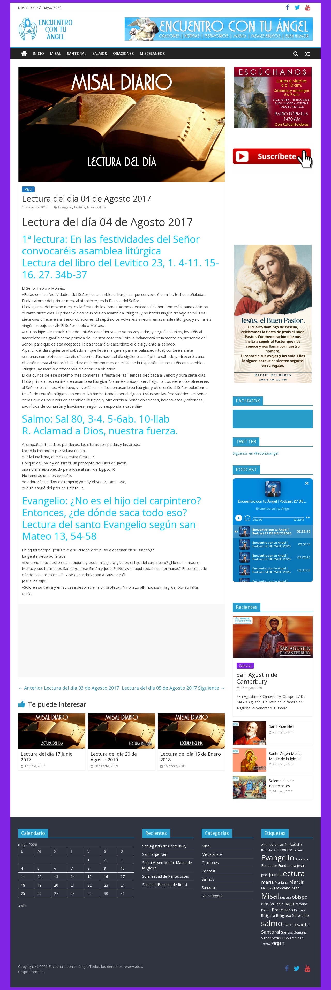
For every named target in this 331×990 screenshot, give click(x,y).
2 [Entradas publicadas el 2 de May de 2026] (105, 859)
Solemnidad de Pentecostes (281, 783)
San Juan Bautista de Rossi (164, 884)
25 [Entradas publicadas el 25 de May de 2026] (23, 893)
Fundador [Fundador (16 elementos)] (269, 865)
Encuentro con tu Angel (263, 420)
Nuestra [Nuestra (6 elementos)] (285, 897)
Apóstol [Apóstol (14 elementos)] (296, 844)
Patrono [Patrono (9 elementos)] (301, 904)
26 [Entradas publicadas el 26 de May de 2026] (39, 893)
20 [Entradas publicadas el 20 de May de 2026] (56, 885)
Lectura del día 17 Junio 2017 (47, 757)
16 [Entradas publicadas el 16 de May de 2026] (106, 876)
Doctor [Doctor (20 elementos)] (286, 849)
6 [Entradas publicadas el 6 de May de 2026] (55, 868)
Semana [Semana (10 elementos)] (300, 932)
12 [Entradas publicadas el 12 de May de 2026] (39, 876)
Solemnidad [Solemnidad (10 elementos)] (294, 938)
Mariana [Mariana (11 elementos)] (281, 882)
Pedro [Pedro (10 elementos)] (266, 910)
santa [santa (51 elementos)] (289, 924)
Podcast (208, 870)
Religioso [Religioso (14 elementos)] (283, 915)
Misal (55, 53)
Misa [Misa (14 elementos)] (295, 888)
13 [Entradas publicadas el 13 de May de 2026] (56, 876)
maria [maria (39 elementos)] (267, 882)
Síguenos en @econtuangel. (256, 453)
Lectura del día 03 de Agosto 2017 (68, 688)
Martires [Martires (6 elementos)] (267, 888)
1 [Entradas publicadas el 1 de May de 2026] (88, 859)
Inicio (38, 53)
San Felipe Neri (281, 726)
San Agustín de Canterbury (257, 678)
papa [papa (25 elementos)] (289, 903)
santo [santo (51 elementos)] (303, 924)
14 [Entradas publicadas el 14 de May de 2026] (73, 876)
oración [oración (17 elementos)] (267, 903)
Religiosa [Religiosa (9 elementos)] (268, 915)
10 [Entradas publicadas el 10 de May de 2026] (123, 868)
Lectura (79, 207)
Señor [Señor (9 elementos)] (266, 938)
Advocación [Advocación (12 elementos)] (279, 844)
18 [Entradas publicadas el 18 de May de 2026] (23, 885)
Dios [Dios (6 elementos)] (276, 850)
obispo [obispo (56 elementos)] (299, 897)
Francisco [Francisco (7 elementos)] (302, 859)
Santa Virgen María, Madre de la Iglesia (285, 756)
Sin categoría (212, 895)
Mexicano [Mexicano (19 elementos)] (282, 887)
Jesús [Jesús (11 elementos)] (301, 865)
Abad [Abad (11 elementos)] (265, 844)
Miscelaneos (152, 53)
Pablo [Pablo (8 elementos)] (279, 904)
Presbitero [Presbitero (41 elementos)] (282, 910)
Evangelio (65, 207)
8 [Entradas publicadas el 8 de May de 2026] (88, 868)
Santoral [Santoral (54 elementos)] (270, 932)
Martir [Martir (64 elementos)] (296, 882)
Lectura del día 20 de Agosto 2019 (114, 757)
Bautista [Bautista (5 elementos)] (266, 850)
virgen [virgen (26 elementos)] (278, 943)
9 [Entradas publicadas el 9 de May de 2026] (105, 868)
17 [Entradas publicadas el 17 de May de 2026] (123, 876)
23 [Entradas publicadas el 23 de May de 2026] (106, 885)
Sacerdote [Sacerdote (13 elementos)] (300, 915)
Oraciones (123, 53)
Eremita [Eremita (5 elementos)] (299, 850)
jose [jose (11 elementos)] (264, 875)
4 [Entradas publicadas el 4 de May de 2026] (22, 868)
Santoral (76, 53)
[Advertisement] (121, 640)
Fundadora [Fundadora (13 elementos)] (287, 865)
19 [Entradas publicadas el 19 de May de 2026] (39, 885)
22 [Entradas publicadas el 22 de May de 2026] (89, 885)
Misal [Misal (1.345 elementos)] (270, 896)
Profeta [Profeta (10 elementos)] (300, 910)
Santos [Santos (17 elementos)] (287, 932)
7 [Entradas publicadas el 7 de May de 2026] (72, 868)
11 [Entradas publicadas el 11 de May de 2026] (23, 876)
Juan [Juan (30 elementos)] (273, 875)
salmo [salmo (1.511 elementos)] (271, 923)
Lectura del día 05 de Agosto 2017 (173, 688)
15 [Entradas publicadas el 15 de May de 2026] (89, 876)
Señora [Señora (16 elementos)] (278, 937)
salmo (101, 207)
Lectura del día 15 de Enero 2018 (190, 757)
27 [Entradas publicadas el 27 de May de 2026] (56, 893)
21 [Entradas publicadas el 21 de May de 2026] (73, 885)
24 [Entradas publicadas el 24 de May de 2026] (123, 885)
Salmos (99, 53)
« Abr (22, 905)
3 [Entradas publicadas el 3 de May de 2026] (122, 859)
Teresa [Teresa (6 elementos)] (266, 944)
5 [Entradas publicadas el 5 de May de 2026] (38, 868)
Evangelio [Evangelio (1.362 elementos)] (277, 857)
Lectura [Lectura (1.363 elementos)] (292, 873)
